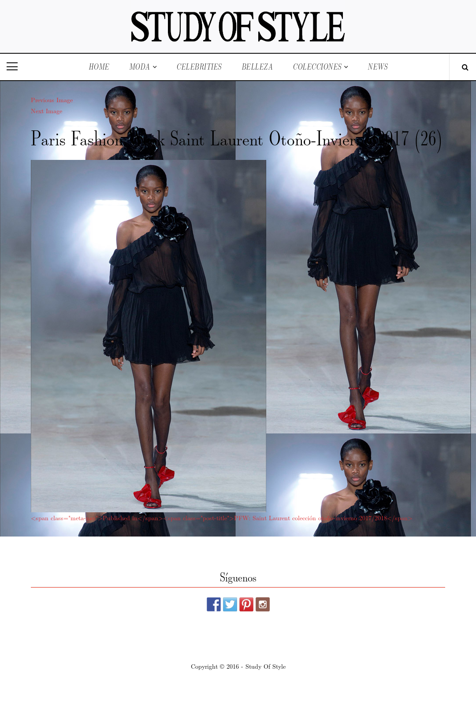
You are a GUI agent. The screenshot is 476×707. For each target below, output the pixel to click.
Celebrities (199, 66)
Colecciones (317, 66)
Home (99, 66)
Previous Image (52, 99)
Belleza (257, 66)
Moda (139, 66)
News (377, 66)
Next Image (46, 110)
